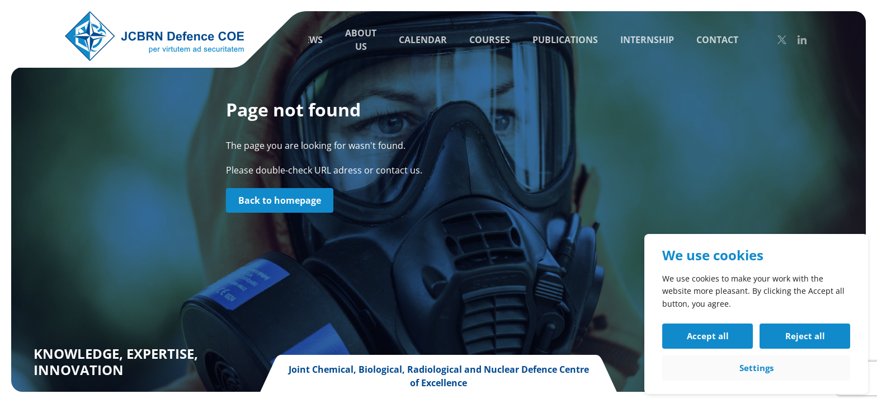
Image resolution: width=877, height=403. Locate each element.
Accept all (708, 335)
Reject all (805, 335)
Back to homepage (279, 200)
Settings (756, 367)
